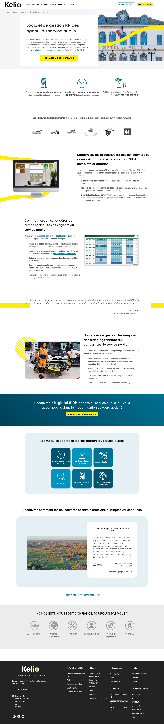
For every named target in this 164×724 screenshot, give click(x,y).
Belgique (135, 698)
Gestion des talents (74, 691)
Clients (53, 4)
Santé (91, 690)
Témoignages (115, 673)
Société (72, 4)
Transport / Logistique (97, 698)
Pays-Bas (135, 709)
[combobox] (157, 4)
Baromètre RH (115, 681)
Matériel (44, 4)
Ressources (62, 4)
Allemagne (136, 694)
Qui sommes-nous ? (139, 673)
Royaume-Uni (137, 713)
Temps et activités (74, 684)
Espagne (135, 706)
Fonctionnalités (32, 4)
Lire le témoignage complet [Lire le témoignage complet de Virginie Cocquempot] (120, 572)
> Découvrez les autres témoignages (82, 595)
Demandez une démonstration (59, 58)
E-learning (114, 677)
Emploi (134, 681)
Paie (69, 680)
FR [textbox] (155, 4)
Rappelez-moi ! (144, 4)
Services (92, 694)
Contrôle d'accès (73, 688)
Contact (135, 677)
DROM (134, 702)
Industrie (92, 686)
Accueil (7, 12)
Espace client (127, 4)
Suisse (134, 717)
